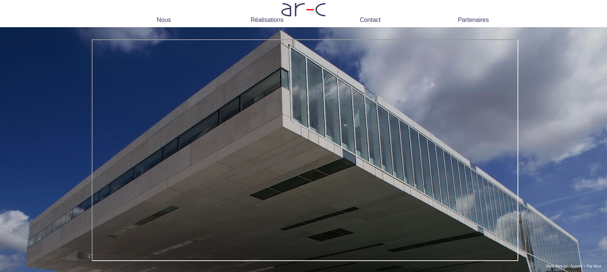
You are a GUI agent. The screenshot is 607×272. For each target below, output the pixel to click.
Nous (164, 20)
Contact (370, 20)
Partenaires (473, 20)
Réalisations (267, 20)
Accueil (576, 266)
